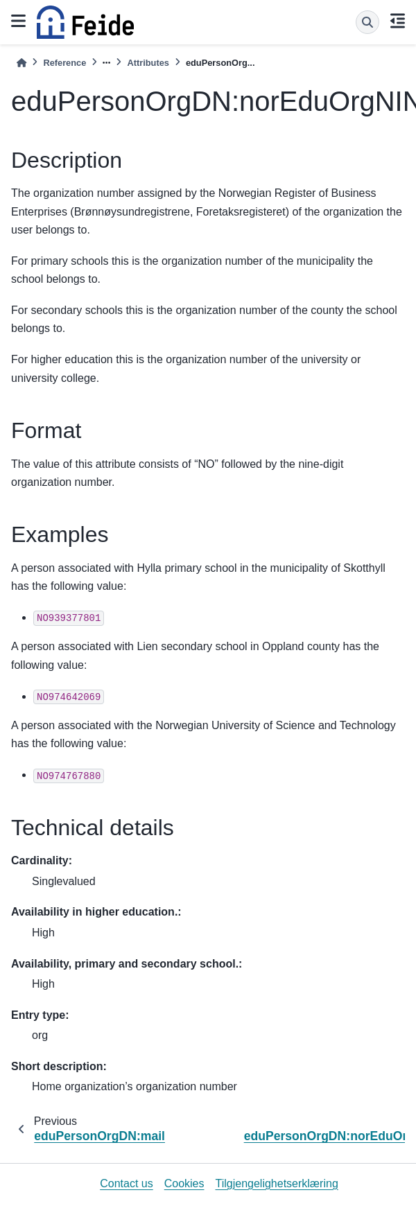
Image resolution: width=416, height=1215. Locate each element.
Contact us (126, 1183)
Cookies (184, 1183)
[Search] (367, 22)
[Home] (21, 62)
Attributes (147, 63)
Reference (64, 63)
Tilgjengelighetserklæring (277, 1183)
